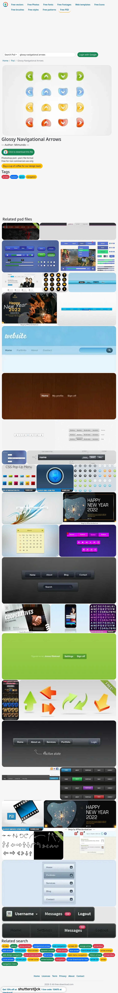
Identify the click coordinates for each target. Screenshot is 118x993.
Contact (80, 976)
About (71, 976)
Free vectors (17, 4)
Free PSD (64, 9)
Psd (13, 60)
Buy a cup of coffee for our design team (22, 166)
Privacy (62, 976)
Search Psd (10, 54)
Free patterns (49, 9)
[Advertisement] (59, 32)
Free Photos (33, 4)
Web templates (82, 4)
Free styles (33, 9)
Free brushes (17, 9)
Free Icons (99, 4)
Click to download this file (18, 152)
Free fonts (48, 4)
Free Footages (64, 4)
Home (5, 60)
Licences (46, 976)
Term (54, 976)
